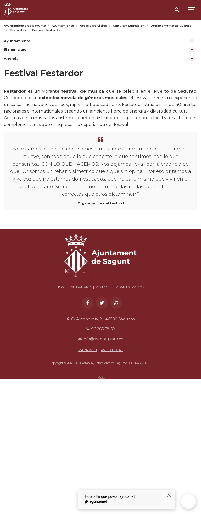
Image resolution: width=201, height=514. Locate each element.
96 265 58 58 (100, 383)
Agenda (11, 58)
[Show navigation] (192, 10)
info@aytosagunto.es (100, 393)
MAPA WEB (87, 404)
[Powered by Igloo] (100, 431)
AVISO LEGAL (112, 404)
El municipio (15, 50)
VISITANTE (104, 341)
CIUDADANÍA (81, 341)
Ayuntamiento (17, 41)
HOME (62, 341)
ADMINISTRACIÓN (130, 341)
